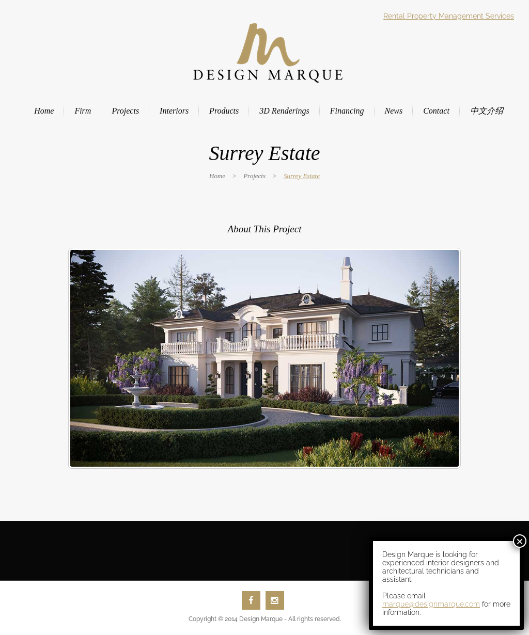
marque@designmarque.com (431, 604)
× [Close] (519, 541)
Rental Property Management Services (448, 16)
